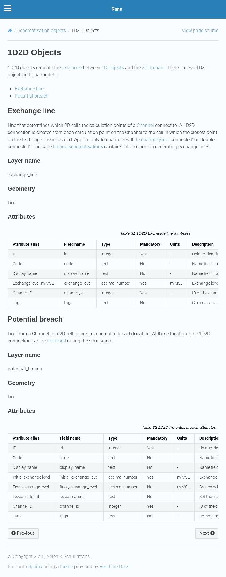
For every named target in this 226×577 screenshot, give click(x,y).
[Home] (10, 30)
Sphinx (35, 566)
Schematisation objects (41, 30)
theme (66, 566)
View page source (200, 30)
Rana (117, 9)
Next (207, 533)
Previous (23, 533)
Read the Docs (114, 566)
